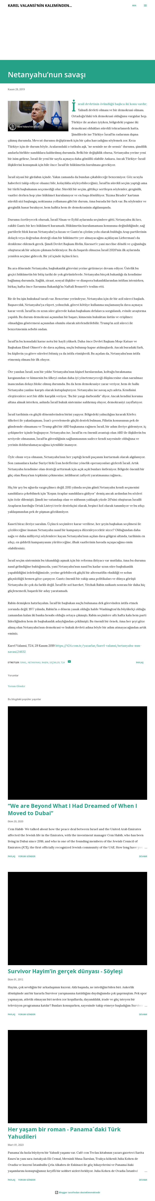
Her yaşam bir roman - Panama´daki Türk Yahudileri (64, 1133)
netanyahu (34, 662)
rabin (45, 662)
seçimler (54, 662)
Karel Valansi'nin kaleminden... (40, 5)
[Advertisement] (77, 37)
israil (23, 662)
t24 (63, 662)
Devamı (143, 856)
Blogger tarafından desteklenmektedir (77, 1192)
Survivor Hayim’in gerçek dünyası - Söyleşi (65, 971)
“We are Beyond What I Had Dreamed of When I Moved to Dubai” (72, 809)
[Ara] (134, 5)
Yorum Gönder (16, 686)
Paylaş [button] (139, 662)
